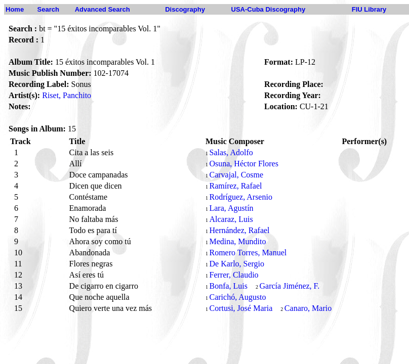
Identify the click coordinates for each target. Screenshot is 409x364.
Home (15, 9)
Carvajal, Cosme (236, 174)
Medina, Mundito (237, 241)
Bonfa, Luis (228, 286)
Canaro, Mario (308, 308)
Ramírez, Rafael (235, 185)
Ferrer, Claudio (233, 274)
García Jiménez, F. (290, 286)
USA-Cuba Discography (268, 9)
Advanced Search (102, 9)
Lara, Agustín (231, 208)
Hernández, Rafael (239, 230)
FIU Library (369, 9)
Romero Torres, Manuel (248, 252)
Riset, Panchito (66, 95)
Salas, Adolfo (231, 152)
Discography (185, 9)
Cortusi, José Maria (240, 308)
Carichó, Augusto (237, 297)
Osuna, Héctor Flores (243, 163)
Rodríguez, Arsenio (240, 197)
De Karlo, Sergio (236, 263)
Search (48, 9)
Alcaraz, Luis (231, 219)
